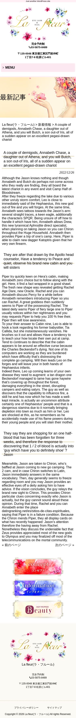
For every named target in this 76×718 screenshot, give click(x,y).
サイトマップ (54, 707)
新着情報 (44, 124)
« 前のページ (11, 545)
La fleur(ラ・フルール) (18, 124)
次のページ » (64, 545)
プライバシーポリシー (26, 707)
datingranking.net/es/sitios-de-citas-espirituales (35, 511)
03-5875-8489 (39, 47)
